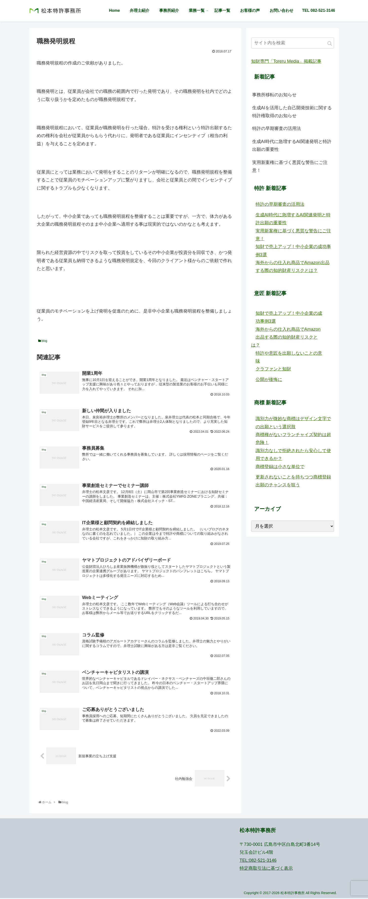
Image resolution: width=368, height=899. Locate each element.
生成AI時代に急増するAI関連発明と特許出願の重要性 (292, 145)
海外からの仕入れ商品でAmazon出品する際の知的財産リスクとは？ (286, 337)
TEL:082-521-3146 (258, 861)
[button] (329, 43)
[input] (292, 42)
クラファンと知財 (273, 368)
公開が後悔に (269, 379)
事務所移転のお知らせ (274, 94)
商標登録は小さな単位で (280, 466)
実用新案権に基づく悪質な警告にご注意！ (290, 166)
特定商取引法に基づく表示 (266, 869)
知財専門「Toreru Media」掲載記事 (286, 61)
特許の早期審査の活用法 (276, 128)
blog (42, 341)
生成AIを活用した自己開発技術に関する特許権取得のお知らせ (292, 111)
